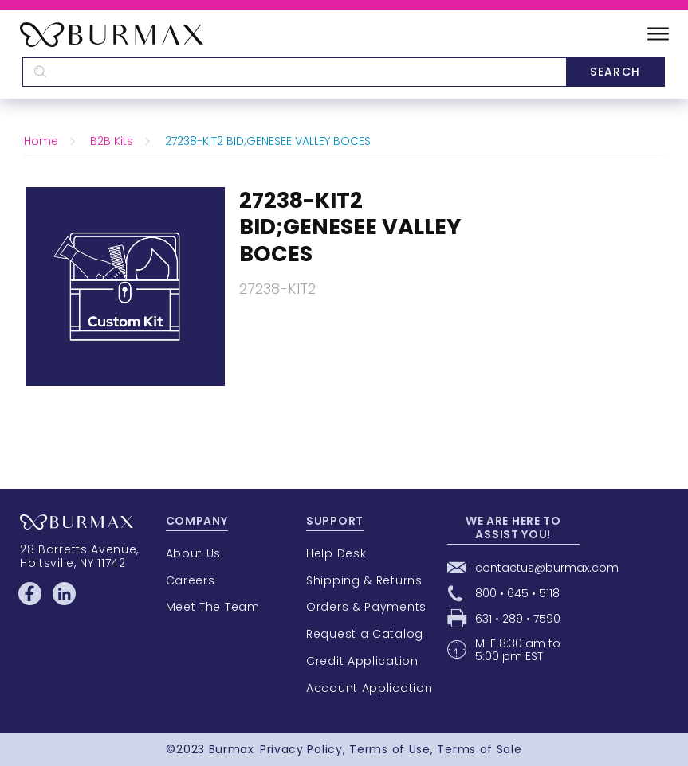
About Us (194, 553)
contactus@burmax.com (547, 568)
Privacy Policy (301, 749)
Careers (190, 580)
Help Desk (336, 553)
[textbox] (294, 72)
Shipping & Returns (364, 580)
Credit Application (362, 661)
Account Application (369, 688)
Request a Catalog (364, 634)
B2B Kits (111, 141)
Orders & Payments (366, 607)
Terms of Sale (479, 749)
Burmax (231, 749)
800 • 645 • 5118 (517, 593)
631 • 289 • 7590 (517, 619)
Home (41, 141)
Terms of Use (389, 749)
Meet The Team (213, 607)
